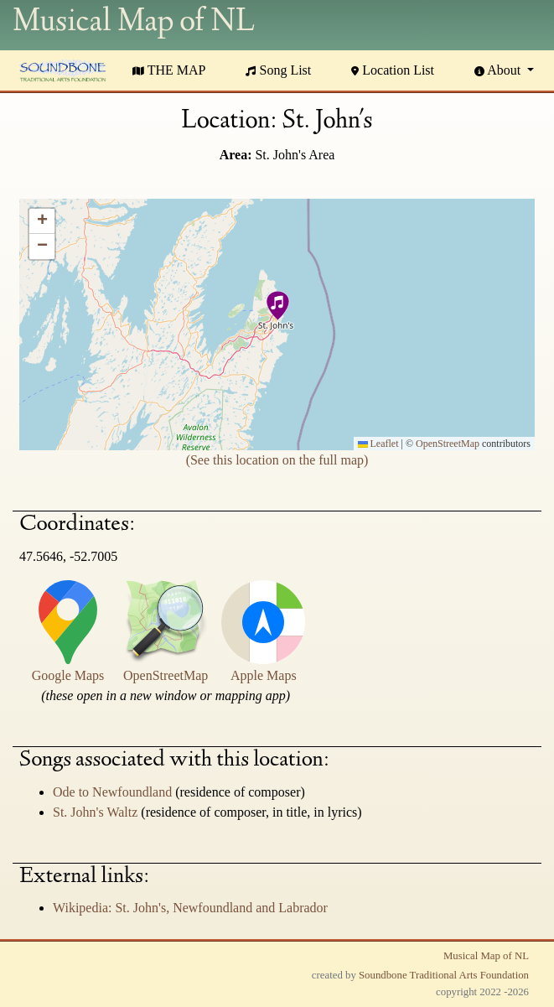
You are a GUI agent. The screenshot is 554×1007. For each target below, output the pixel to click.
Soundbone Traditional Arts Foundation (444, 975)
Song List (278, 70)
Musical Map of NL (486, 956)
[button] (277, 307)
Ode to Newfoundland (114, 792)
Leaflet (378, 443)
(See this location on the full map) (277, 460)
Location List (392, 70)
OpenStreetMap (447, 443)
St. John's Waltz (97, 812)
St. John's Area (294, 155)
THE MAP (169, 70)
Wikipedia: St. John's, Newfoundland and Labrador (190, 908)
